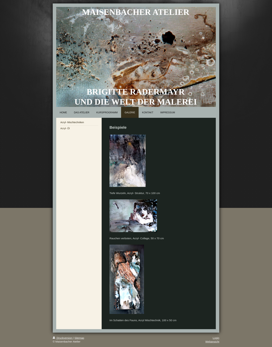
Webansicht (212, 341)
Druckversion (63, 337)
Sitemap (79, 337)
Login (216, 337)
